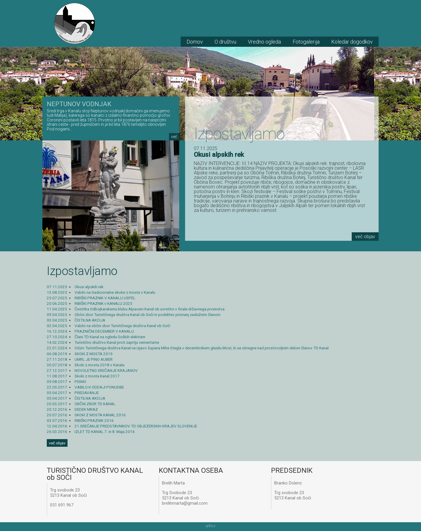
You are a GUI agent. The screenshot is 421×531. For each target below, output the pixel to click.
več (174, 136)
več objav (365, 236)
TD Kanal (74, 23)
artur (210, 526)
